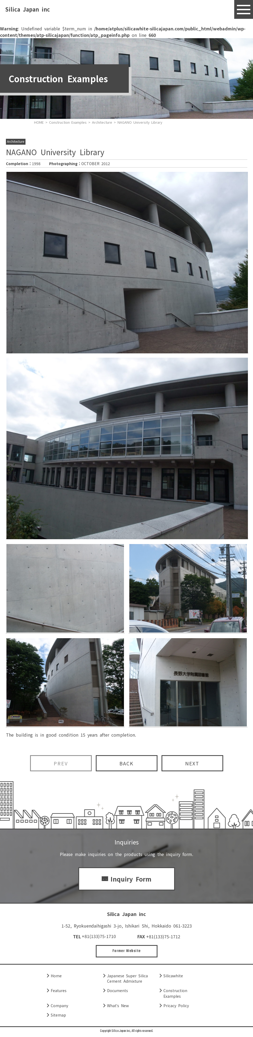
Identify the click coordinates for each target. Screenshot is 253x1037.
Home (56, 976)
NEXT (192, 763)
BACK (126, 763)
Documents (117, 991)
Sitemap (58, 1015)
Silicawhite (173, 976)
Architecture (15, 141)
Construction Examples (175, 993)
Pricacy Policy (176, 1006)
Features (59, 991)
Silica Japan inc (27, 9)
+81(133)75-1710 (99, 936)
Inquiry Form (131, 879)
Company (59, 1006)
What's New (118, 1006)
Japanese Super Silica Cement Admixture (127, 978)
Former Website (126, 951)
